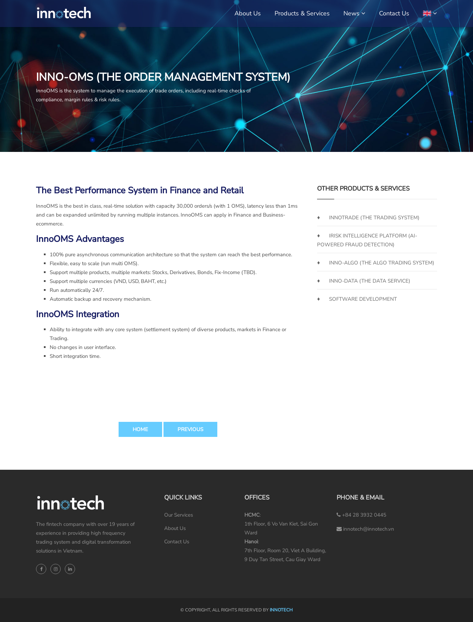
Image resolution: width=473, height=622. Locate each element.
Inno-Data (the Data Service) (369, 280)
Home (140, 429)
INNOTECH (281, 610)
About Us (247, 13)
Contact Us (394, 13)
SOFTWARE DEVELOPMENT (363, 299)
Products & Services (302, 13)
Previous (190, 429)
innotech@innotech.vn (365, 529)
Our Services (178, 514)
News (351, 13)
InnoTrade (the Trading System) (374, 217)
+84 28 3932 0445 (361, 514)
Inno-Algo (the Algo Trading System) (381, 262)
